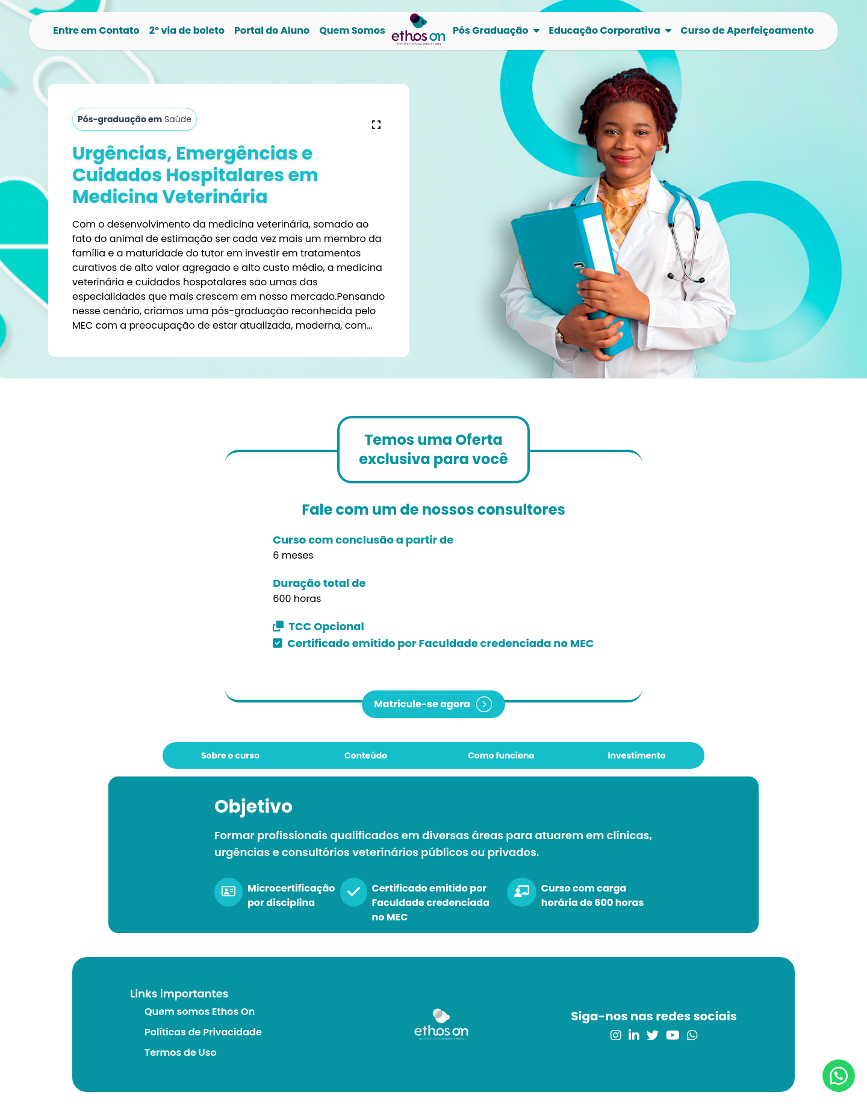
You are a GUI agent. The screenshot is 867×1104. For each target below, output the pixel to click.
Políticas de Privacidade (203, 1032)
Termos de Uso (180, 1052)
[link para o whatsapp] (692, 1035)
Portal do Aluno (271, 30)
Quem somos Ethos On (199, 1012)
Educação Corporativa (604, 30)
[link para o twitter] (653, 1035)
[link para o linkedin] (634, 1035)
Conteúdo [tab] (365, 755)
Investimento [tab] (636, 755)
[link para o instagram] (616, 1035)
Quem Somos (352, 30)
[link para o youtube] (673, 1035)
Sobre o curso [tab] (230, 755)
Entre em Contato (96, 30)
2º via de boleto (187, 30)
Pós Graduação (491, 30)
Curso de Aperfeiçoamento (747, 30)
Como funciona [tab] (501, 755)
